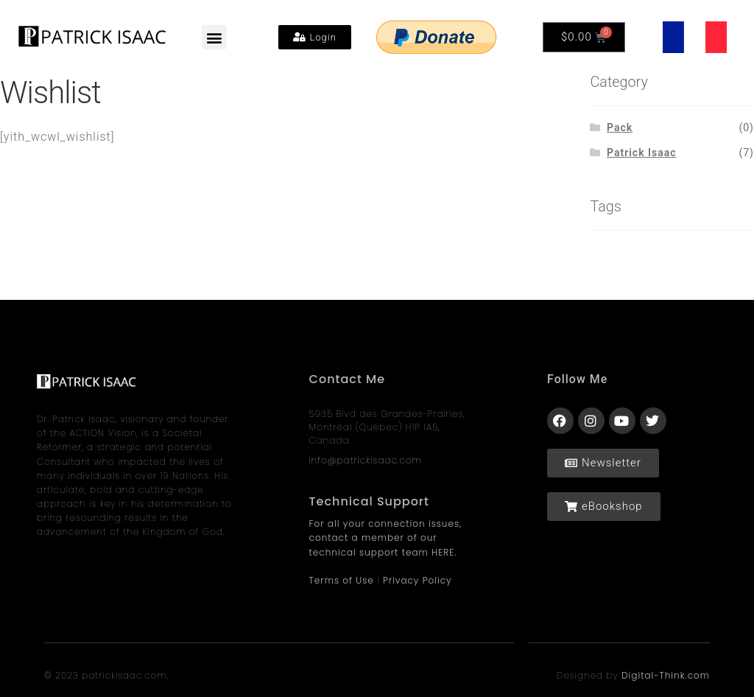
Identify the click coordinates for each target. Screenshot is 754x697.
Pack (620, 127)
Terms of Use (341, 580)
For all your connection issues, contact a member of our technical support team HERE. (385, 537)
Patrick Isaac (642, 152)
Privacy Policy (417, 580)
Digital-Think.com (665, 675)
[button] (214, 37)
